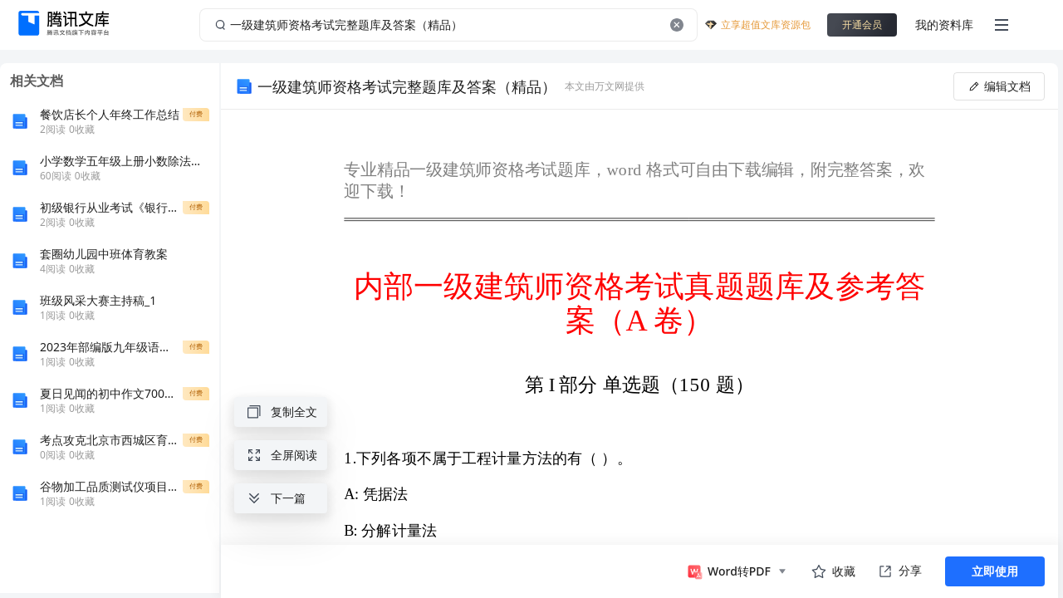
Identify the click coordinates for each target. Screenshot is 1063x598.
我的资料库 (944, 24)
